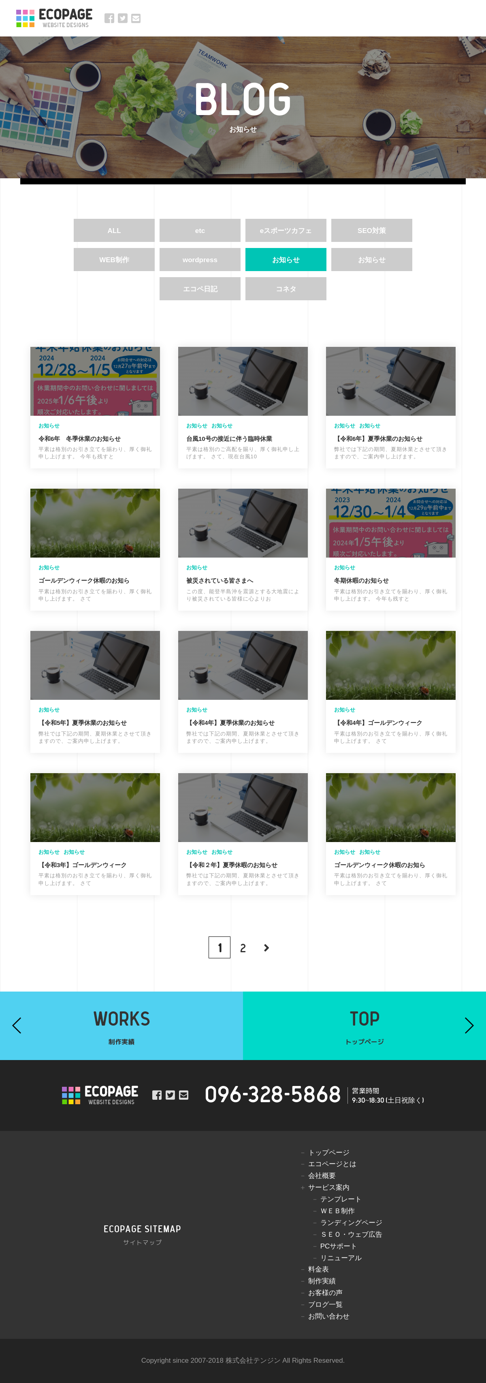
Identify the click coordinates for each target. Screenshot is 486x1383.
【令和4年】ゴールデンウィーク (378, 722)
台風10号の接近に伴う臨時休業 (229, 438)
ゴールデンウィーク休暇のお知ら (84, 580)
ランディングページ (351, 1223)
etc (200, 231)
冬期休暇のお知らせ (361, 580)
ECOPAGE (65, 18)
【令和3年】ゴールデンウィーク (82, 864)
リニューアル (341, 1258)
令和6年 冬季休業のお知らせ (79, 438)
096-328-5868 (273, 1095)
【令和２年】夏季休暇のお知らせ (231, 864)
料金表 (318, 1269)
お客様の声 (325, 1293)
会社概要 (322, 1176)
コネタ (286, 289)
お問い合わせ (329, 1316)
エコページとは (332, 1164)
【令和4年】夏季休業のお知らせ (230, 722)
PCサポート (339, 1246)
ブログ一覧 (325, 1304)
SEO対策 (372, 231)
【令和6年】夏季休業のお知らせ (378, 438)
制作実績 (322, 1281)
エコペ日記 (200, 289)
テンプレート (341, 1199)
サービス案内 (329, 1187)
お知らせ (286, 260)
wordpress (200, 260)
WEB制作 (114, 260)
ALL (114, 231)
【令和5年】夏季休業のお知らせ (82, 722)
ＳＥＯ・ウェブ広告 (351, 1234)
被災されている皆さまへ (219, 580)
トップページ (329, 1152)
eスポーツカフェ (286, 231)
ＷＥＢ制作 (337, 1211)
